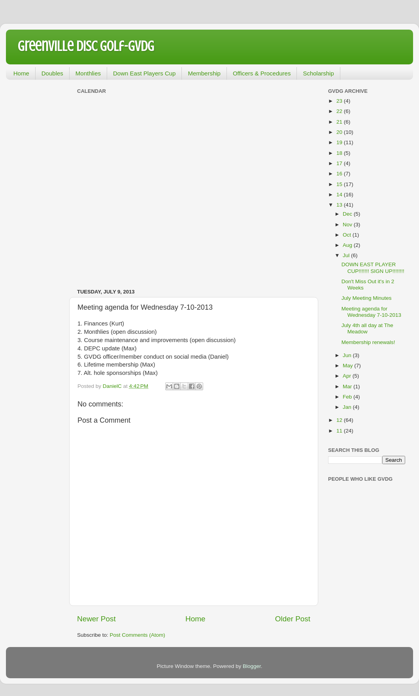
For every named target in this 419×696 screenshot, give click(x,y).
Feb (348, 397)
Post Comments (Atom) (137, 635)
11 (340, 431)
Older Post (292, 619)
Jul (347, 255)
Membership (204, 73)
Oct (348, 235)
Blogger (252, 666)
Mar (348, 386)
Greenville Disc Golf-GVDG (86, 46)
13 (340, 205)
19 (340, 142)
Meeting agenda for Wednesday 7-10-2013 (371, 312)
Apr (348, 376)
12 (340, 420)
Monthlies (88, 73)
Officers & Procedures (262, 73)
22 (340, 111)
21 (340, 122)
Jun (348, 355)
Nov (348, 225)
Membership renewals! (368, 342)
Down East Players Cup (144, 73)
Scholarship (318, 73)
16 (340, 174)
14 (340, 195)
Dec (348, 214)
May (348, 366)
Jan (348, 407)
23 (340, 101)
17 (340, 163)
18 (340, 153)
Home (21, 73)
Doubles (52, 73)
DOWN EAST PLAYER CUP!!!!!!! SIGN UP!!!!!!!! (373, 267)
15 (340, 184)
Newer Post (96, 619)
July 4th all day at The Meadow (367, 328)
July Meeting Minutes (367, 298)
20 (340, 132)
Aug (348, 245)
